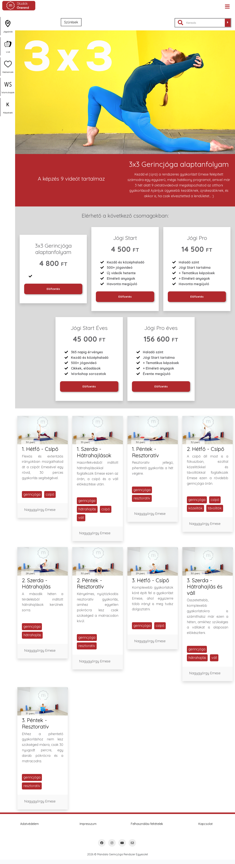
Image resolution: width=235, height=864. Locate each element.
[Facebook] (102, 843)
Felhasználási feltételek (147, 824)
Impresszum (88, 824)
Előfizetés (53, 289)
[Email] (132, 843)
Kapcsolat (205, 824)
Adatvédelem (29, 824)
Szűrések (71, 22)
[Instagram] (112, 843)
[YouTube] (122, 843)
